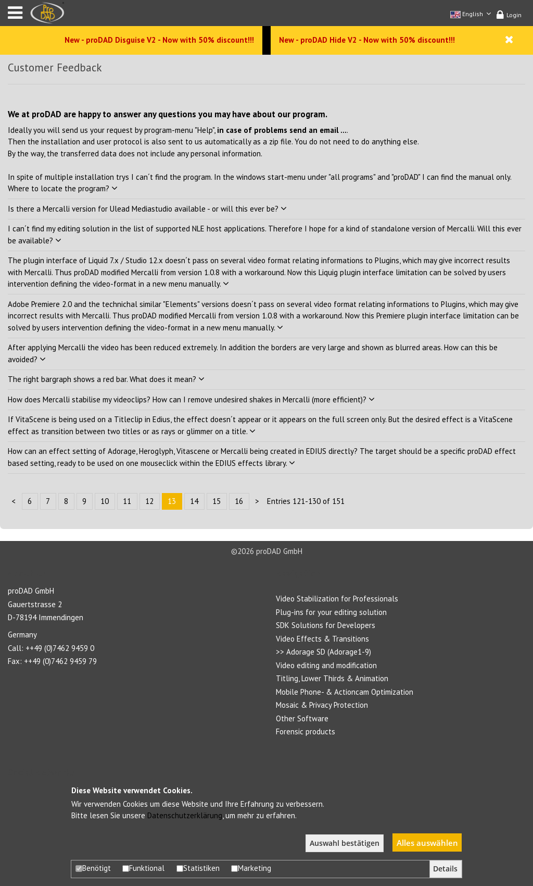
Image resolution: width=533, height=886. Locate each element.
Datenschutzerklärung (184, 815)
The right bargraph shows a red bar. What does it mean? (106, 379)
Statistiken (198, 868)
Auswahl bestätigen (344, 843)
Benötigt (93, 868)
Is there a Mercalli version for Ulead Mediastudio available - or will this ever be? (147, 209)
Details (445, 868)
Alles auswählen (427, 843)
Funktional (143, 868)
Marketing (251, 868)
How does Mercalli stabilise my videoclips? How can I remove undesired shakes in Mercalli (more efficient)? (191, 399)
